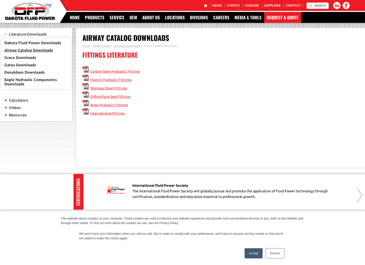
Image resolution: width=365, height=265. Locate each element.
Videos (12, 107)
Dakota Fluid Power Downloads (32, 43)
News (217, 5)
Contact (293, 5)
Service (117, 17)
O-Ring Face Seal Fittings (110, 97)
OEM (133, 17)
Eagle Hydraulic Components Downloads (30, 81)
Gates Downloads (20, 65)
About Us (151, 17)
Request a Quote (283, 17)
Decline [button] (275, 253)
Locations (175, 17)
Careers (252, 5)
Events (233, 5)
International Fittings (107, 113)
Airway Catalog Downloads (28, 50)
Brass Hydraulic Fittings (109, 105)
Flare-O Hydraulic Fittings (111, 80)
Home (75, 17)
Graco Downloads (20, 57)
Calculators (16, 99)
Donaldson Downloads (24, 72)
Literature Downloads (25, 33)
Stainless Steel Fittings (108, 88)
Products (94, 17)
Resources (15, 114)
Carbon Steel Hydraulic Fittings (115, 71)
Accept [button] (253, 253)
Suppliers (272, 5)
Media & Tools (248, 17)
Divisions (199, 17)
